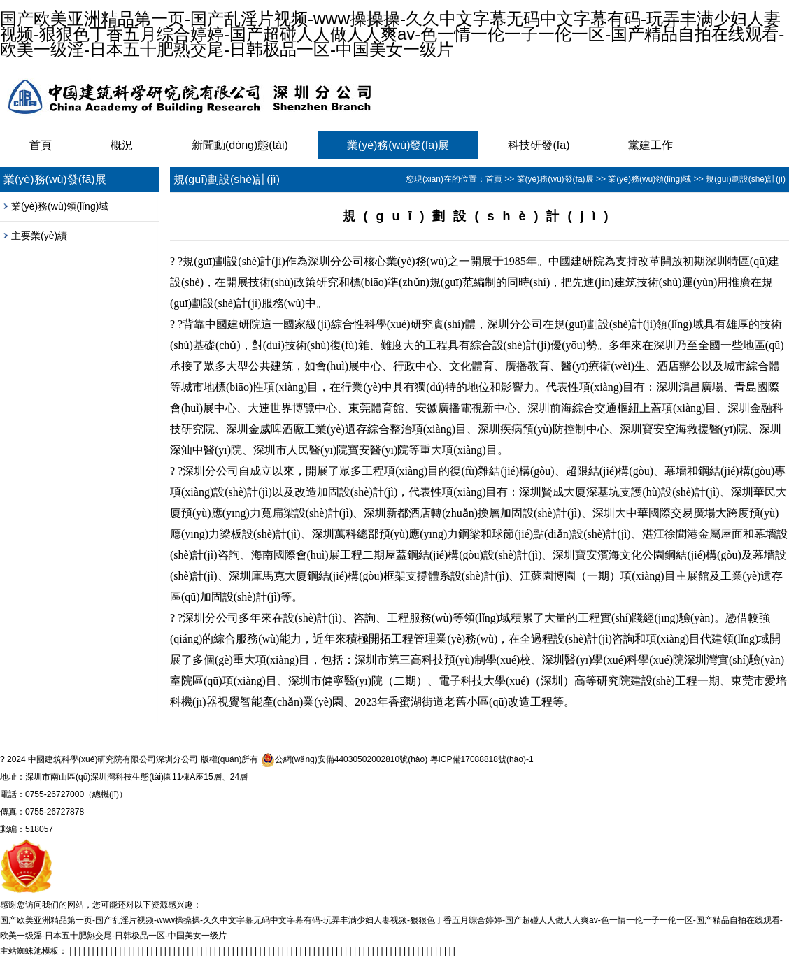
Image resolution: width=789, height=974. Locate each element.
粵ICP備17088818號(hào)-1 (482, 759)
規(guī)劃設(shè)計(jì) (746, 179)
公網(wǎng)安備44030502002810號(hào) (344, 759)
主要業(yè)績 (39, 235)
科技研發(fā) (538, 145)
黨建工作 (650, 145)
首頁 (40, 145)
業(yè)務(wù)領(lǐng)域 (59, 206)
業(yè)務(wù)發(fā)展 (398, 145)
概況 (122, 145)
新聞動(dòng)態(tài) (240, 145)
